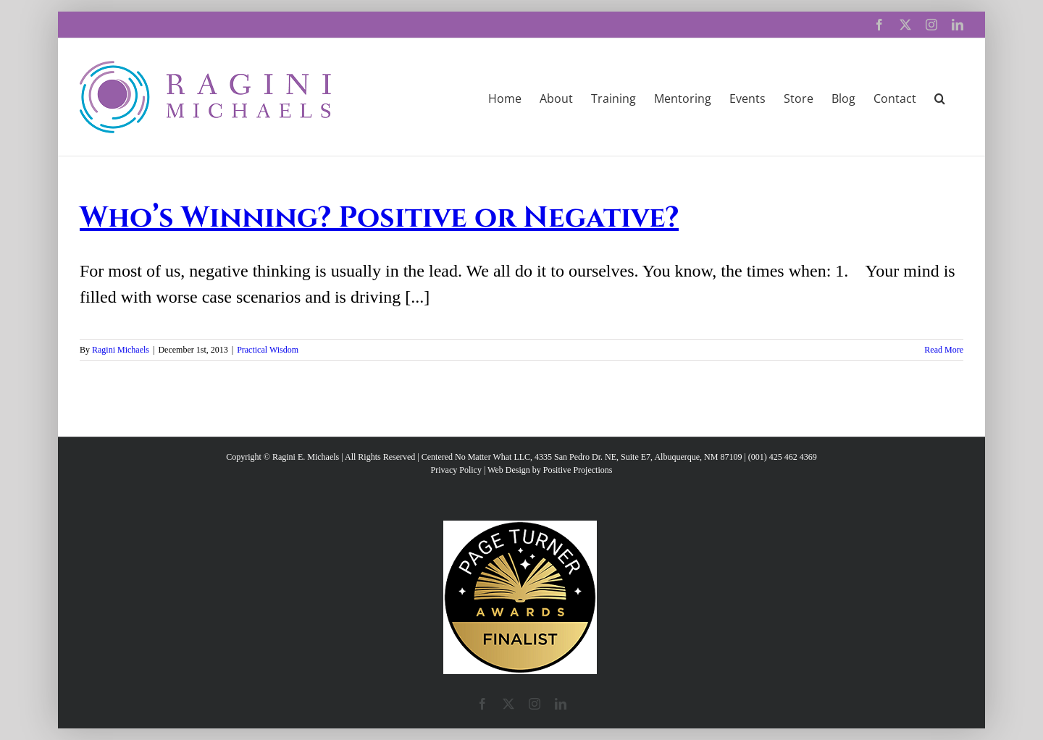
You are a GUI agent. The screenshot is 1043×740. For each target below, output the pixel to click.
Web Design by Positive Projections (549, 470)
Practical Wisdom (267, 350)
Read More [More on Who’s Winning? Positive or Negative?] (943, 350)
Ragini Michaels (120, 350)
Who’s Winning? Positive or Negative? (379, 217)
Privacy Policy (456, 470)
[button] (939, 97)
